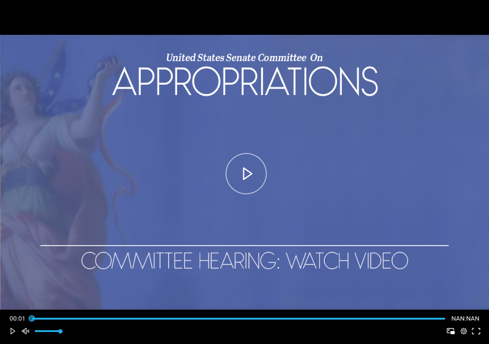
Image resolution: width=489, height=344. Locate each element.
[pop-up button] (463, 331)
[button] (12, 331)
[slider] (238, 318)
